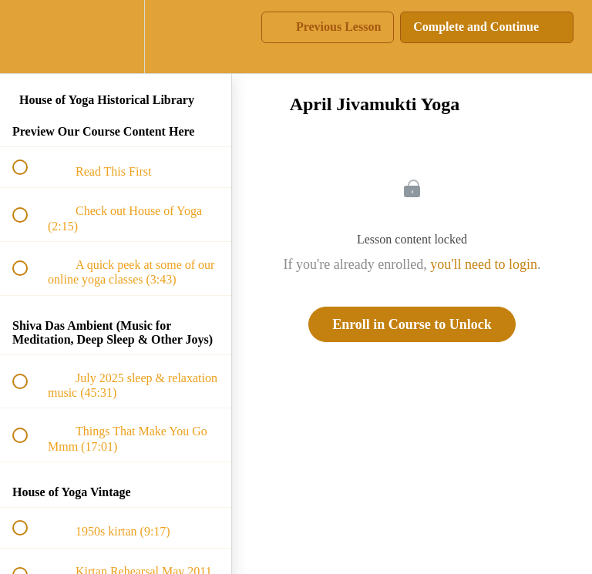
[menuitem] (115, 36)
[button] (28, 36)
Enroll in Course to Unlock (412, 324)
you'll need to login (483, 264)
